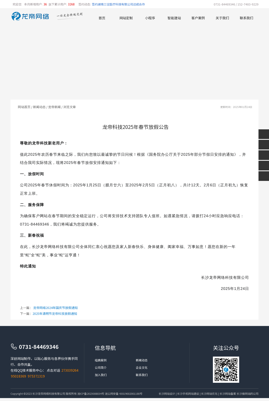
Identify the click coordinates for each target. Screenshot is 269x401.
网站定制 (126, 17)
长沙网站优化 (209, 394)
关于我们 (222, 17)
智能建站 (174, 17)
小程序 (150, 17)
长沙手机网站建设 (188, 394)
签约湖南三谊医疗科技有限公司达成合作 (118, 4)
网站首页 (24, 107)
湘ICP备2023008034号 (90, 394)
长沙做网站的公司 (247, 394)
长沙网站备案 (228, 394)
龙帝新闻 (54, 107)
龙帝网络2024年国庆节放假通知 (55, 307)
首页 (102, 17)
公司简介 (101, 367)
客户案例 (198, 17)
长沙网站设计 (167, 394)
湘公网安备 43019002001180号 (123, 394)
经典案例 (101, 360)
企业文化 (142, 367)
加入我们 (101, 375)
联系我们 (246, 17)
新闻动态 (39, 107)
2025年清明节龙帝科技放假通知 (55, 313)
